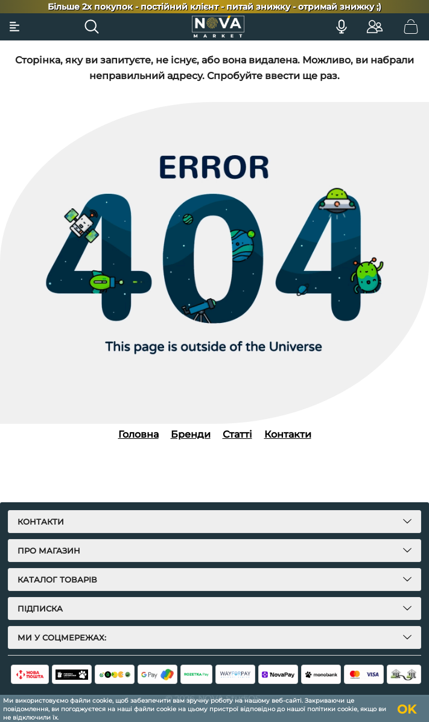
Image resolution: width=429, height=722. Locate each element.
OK (406, 709)
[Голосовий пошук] (341, 26)
